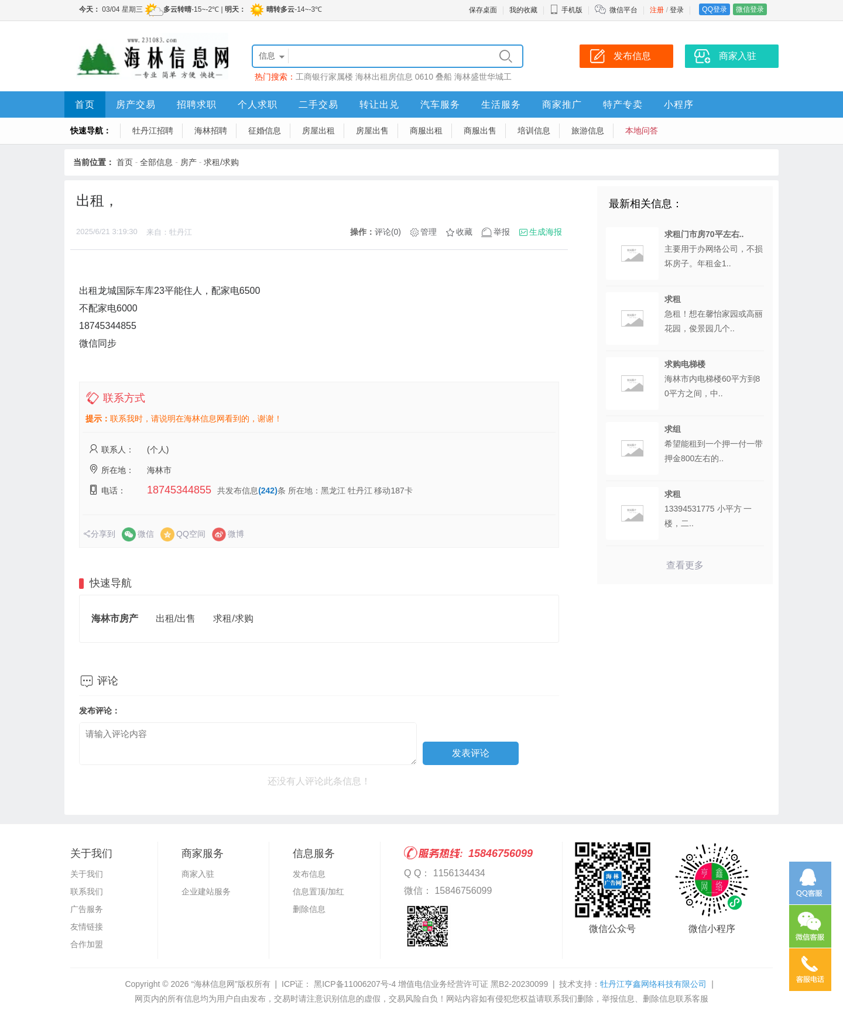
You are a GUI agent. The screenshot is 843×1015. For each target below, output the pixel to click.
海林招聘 (210, 130)
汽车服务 (440, 104)
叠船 (444, 76)
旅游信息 (587, 130)
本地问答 (641, 130)
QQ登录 (714, 9)
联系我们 (86, 891)
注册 (657, 10)
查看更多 (685, 565)
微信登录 (750, 9)
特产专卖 (623, 104)
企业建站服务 (206, 891)
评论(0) (388, 231)
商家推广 (562, 104)
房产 (188, 162)
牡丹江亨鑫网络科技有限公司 (653, 984)
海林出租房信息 (384, 76)
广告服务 (86, 909)
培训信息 (534, 130)
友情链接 (86, 926)
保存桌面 (483, 10)
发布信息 (309, 874)
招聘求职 (197, 104)
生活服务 (501, 104)
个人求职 (257, 104)
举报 (502, 231)
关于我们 (86, 874)
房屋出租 (318, 130)
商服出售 (480, 130)
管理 (428, 231)
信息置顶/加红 (318, 891)
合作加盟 (86, 944)
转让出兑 (379, 104)
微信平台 (623, 10)
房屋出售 (372, 130)
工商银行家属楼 (324, 76)
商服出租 (426, 130)
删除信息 (309, 909)
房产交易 (136, 104)
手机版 (566, 10)
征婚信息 (264, 130)
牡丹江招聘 (152, 130)
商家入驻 (197, 874)
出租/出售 (176, 618)
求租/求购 (221, 162)
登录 (677, 10)
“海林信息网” (214, 984)
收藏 (464, 231)
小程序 (679, 104)
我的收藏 (523, 10)
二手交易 (318, 104)
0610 (424, 76)
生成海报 (545, 231)
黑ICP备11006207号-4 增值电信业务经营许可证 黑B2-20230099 (429, 984)
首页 (85, 104)
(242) (267, 490)
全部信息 (156, 162)
